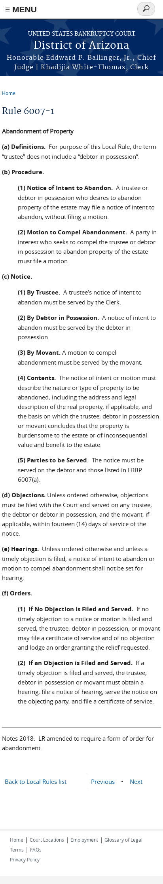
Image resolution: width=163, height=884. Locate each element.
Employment (84, 839)
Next (136, 781)
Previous (103, 781)
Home (8, 93)
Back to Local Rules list (35, 781)
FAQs (36, 849)
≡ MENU (21, 9)
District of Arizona (81, 45)
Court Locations (47, 839)
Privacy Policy (25, 859)
